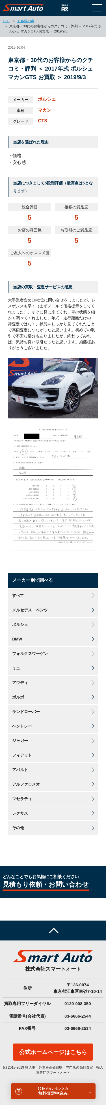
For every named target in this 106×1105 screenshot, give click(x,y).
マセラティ (22, 798)
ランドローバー (26, 711)
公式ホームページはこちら (53, 1052)
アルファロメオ (26, 784)
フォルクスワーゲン (30, 653)
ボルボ (18, 697)
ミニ (16, 668)
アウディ (20, 682)
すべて (18, 595)
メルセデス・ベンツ (30, 610)
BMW (17, 639)
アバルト (20, 769)
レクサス (20, 813)
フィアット (22, 755)
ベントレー (22, 726)
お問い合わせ (74, 7)
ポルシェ (20, 624)
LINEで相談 (84, 7)
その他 (18, 827)
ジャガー (20, 740)
